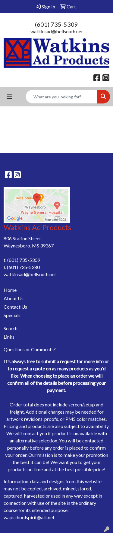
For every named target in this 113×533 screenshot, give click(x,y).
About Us (14, 298)
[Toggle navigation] (9, 96)
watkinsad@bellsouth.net (56, 31)
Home (10, 290)
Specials (12, 315)
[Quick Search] (61, 96)
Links (9, 337)
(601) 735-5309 (56, 24)
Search (10, 328)
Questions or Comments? (30, 349)
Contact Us (15, 307)
